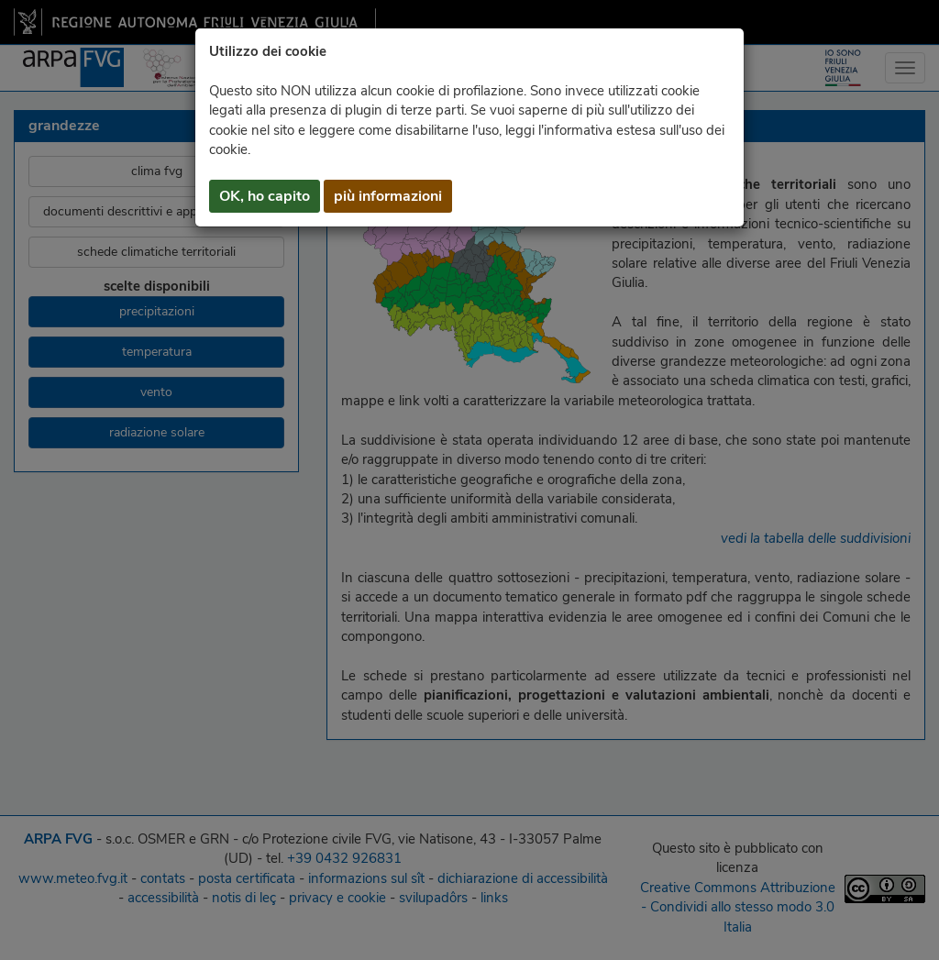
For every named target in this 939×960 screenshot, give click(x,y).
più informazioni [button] (388, 196)
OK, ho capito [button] (264, 196)
